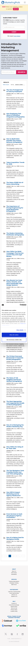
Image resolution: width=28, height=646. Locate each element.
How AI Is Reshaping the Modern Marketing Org (15, 425)
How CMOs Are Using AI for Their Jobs (14, 447)
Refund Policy (14, 606)
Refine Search (6, 84)
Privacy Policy (14, 609)
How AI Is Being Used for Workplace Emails (15, 538)
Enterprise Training (14, 583)
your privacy (17, 36)
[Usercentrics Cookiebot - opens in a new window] (20, 305)
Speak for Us (14, 596)
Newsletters (14, 574)
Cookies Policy (14, 611)
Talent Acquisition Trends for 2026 (15, 163)
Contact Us (14, 603)
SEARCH (21, 72)
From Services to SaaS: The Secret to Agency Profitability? (14, 515)
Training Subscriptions (14, 581)
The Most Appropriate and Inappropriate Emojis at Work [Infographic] (15, 403)
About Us (14, 571)
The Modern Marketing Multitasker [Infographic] (15, 234)
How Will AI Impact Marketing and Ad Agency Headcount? (13, 493)
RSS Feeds (14, 572)
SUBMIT (14, 32)
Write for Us (14, 594)
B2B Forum (14, 584)
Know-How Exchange (14, 605)
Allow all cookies (14, 334)
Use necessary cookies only (13, 339)
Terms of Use (14, 608)
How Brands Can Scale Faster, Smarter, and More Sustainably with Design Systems (14, 282)
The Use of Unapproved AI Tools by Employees (14, 90)
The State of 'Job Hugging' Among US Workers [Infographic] (14, 379)
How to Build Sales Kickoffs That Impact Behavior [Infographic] (14, 140)
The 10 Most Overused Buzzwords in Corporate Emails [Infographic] (14, 357)
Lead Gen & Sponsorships (14, 591)
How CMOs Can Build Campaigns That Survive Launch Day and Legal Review (15, 254)
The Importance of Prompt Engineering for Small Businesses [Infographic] (14, 208)
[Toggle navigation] (25, 2)
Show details (20, 330)
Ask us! (16, 9)
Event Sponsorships (14, 593)
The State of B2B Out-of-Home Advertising (15, 183)
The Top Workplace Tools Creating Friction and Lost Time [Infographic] (15, 472)
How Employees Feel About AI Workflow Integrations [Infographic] (15, 115)
